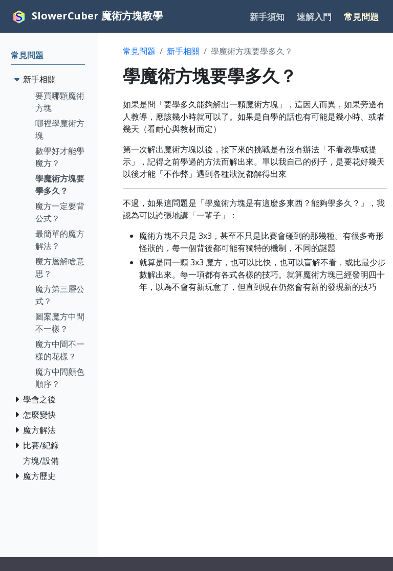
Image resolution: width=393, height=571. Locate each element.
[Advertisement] (255, 372)
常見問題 (139, 51)
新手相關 (183, 51)
